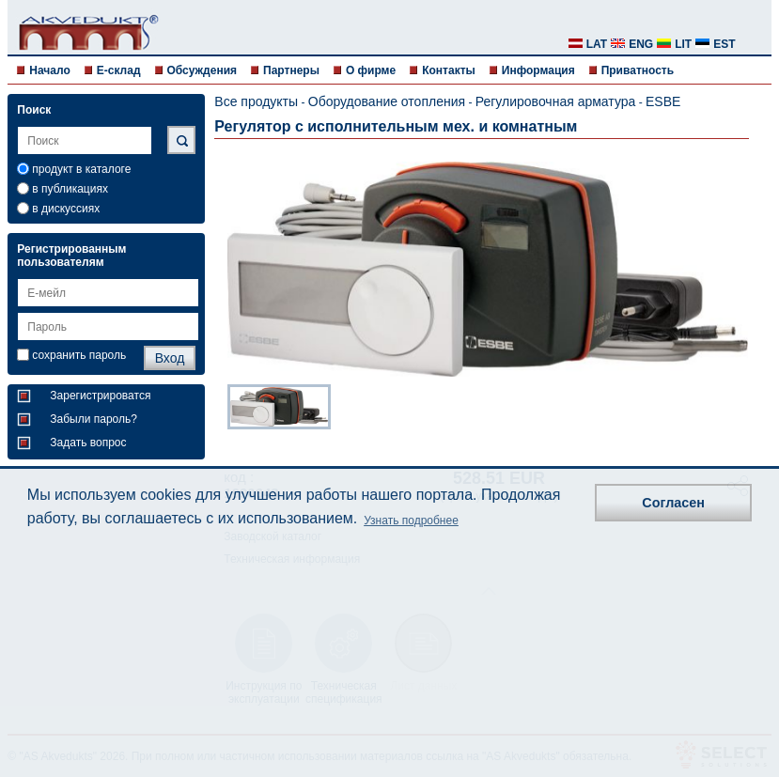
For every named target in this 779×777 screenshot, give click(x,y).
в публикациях (70, 188)
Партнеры (291, 70)
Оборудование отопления (386, 101)
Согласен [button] (673, 502)
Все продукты (256, 101)
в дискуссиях (66, 208)
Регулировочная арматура (555, 101)
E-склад (119, 70)
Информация (538, 70)
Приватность (637, 70)
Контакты (448, 70)
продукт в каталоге (81, 169)
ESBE (663, 101)
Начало (49, 70)
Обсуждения (202, 70)
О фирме (371, 70)
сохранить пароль (79, 355)
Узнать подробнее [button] (411, 520)
